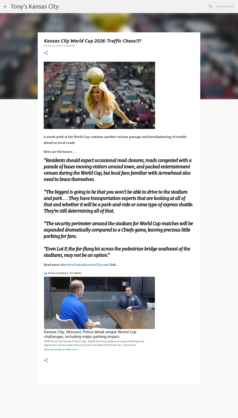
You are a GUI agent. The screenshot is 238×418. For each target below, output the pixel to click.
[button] (46, 53)
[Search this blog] (215, 6)
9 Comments (68, 45)
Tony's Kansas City (34, 6)
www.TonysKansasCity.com (87, 265)
